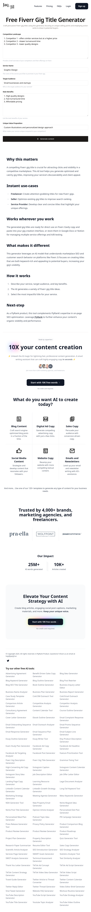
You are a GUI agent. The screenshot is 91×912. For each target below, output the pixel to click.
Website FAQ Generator (43, 890)
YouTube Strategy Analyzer (71, 895)
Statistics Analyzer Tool (70, 853)
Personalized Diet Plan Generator (70, 811)
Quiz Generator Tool (69, 838)
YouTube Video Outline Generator (70, 903)
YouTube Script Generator (44, 895)
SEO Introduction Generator (45, 849)
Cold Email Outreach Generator (69, 697)
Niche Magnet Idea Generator (68, 804)
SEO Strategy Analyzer (69, 849)
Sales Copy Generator (69, 845)
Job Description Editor (42, 774)
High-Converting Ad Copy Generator (17, 768)
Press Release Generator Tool (16, 825)
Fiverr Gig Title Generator (44, 760)
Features (36, 6)
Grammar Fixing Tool (69, 760)
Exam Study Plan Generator (18, 745)
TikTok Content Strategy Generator (16, 873)
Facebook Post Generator (44, 753)
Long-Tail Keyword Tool (70, 788)
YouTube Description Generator (15, 896)
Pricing (48, 6)
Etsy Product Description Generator (71, 740)
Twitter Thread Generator (44, 886)
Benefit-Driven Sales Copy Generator (44, 674)
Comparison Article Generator (14, 704)
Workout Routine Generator (72, 890)
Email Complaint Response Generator (71, 718)
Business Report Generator (72, 691)
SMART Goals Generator (43, 853)
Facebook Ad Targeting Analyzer (16, 754)
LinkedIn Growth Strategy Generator (44, 790)
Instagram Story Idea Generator (15, 775)
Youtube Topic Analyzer (43, 902)
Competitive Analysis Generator (42, 704)
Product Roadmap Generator (68, 832)
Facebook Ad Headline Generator (70, 747)
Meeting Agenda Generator (45, 795)
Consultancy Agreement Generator (16, 711)
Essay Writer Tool (40, 738)
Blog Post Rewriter (68, 680)
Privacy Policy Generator (43, 824)
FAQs (58, 6)
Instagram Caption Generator (41, 768)
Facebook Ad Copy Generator (41, 747)
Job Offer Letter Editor (69, 774)
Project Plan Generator (16, 838)
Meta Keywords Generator (71, 795)
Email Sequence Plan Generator (42, 733)
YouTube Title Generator (16, 902)
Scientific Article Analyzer (17, 849)
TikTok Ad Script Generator (71, 865)
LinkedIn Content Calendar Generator (18, 790)
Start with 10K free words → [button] (45, 382)
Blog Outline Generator (43, 680)
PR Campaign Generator (70, 816)
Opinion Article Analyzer (43, 809)
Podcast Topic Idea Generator (41, 818)
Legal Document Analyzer (71, 781)
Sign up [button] (81, 6)
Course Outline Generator (71, 710)
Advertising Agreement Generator (16, 674)
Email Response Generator (17, 731)
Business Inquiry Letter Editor (70, 686)
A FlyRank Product (42, 653)
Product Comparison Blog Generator (71, 825)
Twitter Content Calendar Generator (71, 880)
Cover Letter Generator (16, 717)
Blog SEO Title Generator (17, 684)
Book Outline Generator (43, 684)
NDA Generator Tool (14, 802)
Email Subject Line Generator (68, 733)
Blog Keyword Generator (16, 680)
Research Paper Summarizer (18, 845)
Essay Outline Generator (16, 738)
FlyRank (38, 316)
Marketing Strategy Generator (14, 797)
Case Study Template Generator (15, 697)
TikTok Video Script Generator (68, 873)
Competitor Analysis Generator (69, 704)
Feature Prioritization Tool (71, 753)
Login (68, 6)
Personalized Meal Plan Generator (16, 818)
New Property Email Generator (41, 804)
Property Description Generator (42, 839)
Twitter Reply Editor (14, 886)
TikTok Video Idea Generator (45, 872)
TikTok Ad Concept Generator (41, 866)
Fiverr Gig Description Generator (15, 761)
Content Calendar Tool (42, 710)
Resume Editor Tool (41, 845)
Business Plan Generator (44, 691)
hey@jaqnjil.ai (11, 656)
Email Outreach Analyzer (44, 724)
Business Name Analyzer (16, 691)
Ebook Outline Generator (44, 717)
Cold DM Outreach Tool (43, 696)
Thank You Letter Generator (18, 865)
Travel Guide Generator (16, 879)
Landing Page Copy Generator (14, 782)
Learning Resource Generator (41, 782)
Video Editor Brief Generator (72, 886)
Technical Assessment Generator (42, 859)
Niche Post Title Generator (17, 809)
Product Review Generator (17, 831)
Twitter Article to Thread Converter (43, 880)
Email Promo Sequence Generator (70, 726)
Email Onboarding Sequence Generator (18, 726)
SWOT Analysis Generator (17, 858)
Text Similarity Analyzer (70, 858)
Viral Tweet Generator (15, 890)
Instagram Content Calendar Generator (72, 768)
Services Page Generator (16, 853)
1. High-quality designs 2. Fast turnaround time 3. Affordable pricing (45, 104)
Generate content (45, 139)
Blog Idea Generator (69, 673)
